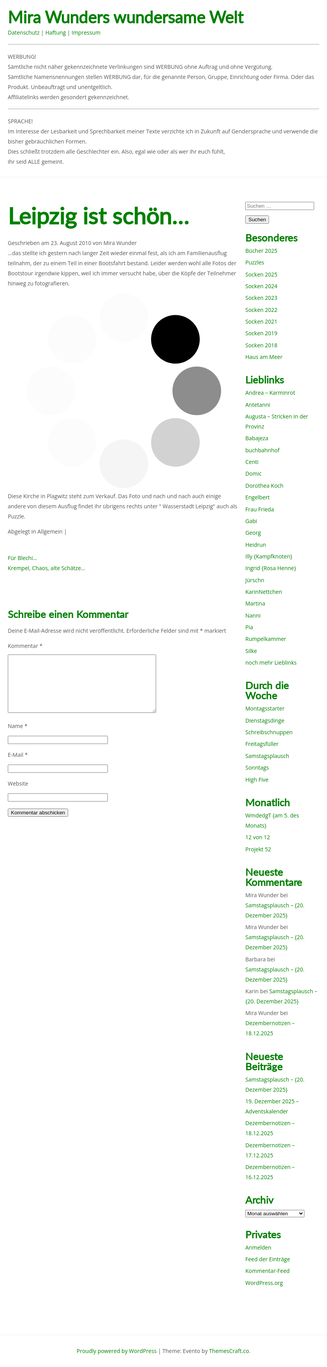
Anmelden (258, 1247)
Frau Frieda (259, 509)
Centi (251, 462)
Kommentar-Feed (267, 1270)
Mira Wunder (120, 243)
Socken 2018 (261, 345)
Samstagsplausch (267, 756)
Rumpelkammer (265, 638)
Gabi (251, 521)
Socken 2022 (261, 309)
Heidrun (255, 544)
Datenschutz (23, 32)
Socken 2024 (261, 286)
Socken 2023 (261, 297)
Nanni (252, 615)
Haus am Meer (263, 357)
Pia (249, 627)
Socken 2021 (261, 321)
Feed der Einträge (267, 1259)
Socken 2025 (261, 274)
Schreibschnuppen (268, 732)
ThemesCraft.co (229, 1351)
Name (18, 726)
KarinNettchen (263, 591)
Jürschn (254, 580)
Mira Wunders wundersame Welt (125, 17)
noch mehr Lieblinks (271, 662)
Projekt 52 (258, 849)
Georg (253, 532)
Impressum (86, 32)
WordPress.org (264, 1282)
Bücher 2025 (261, 250)
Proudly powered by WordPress (117, 1351)
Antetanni (257, 404)
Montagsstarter (264, 708)
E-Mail (18, 754)
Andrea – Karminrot (270, 392)
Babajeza (256, 438)
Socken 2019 (261, 333)
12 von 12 (257, 837)
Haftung (55, 32)
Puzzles (254, 262)
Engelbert (257, 497)
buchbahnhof (262, 450)
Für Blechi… (22, 558)
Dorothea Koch (264, 485)
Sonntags (257, 767)
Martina (255, 603)
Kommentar (25, 645)
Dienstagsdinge (264, 720)
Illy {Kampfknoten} (268, 556)
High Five (256, 779)
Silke (251, 651)
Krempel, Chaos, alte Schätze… (46, 568)
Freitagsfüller (261, 743)
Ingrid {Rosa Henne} (270, 568)
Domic (253, 473)
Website (18, 783)
